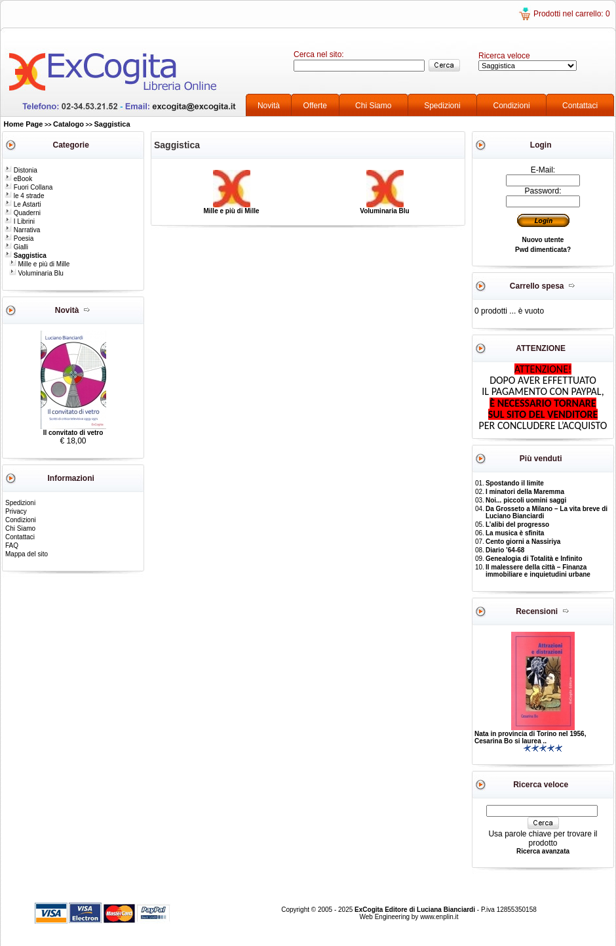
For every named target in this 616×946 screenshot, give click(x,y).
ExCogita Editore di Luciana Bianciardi (416, 909)
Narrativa (22, 230)
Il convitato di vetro (73, 432)
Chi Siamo (373, 105)
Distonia (21, 170)
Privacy (16, 511)
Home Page (23, 124)
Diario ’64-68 (505, 550)
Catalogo (68, 124)
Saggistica (112, 124)
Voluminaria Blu (36, 273)
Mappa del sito (26, 554)
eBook (18, 178)
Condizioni (511, 105)
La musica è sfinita (515, 533)
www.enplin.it (439, 916)
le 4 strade (24, 195)
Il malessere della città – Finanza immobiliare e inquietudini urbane (538, 571)
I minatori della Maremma (525, 491)
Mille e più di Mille (39, 264)
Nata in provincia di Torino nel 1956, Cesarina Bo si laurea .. (530, 737)
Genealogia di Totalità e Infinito (534, 558)
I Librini (20, 221)
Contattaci (580, 105)
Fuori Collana (28, 187)
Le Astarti (23, 204)
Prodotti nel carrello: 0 (571, 13)
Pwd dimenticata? (543, 249)
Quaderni (23, 212)
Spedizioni (442, 105)
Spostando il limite (515, 483)
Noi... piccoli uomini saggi (526, 500)
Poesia (19, 238)
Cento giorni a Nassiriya (523, 541)
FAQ (11, 545)
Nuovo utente (543, 239)
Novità (269, 105)
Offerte (315, 105)
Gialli (16, 247)
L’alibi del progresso (517, 524)
